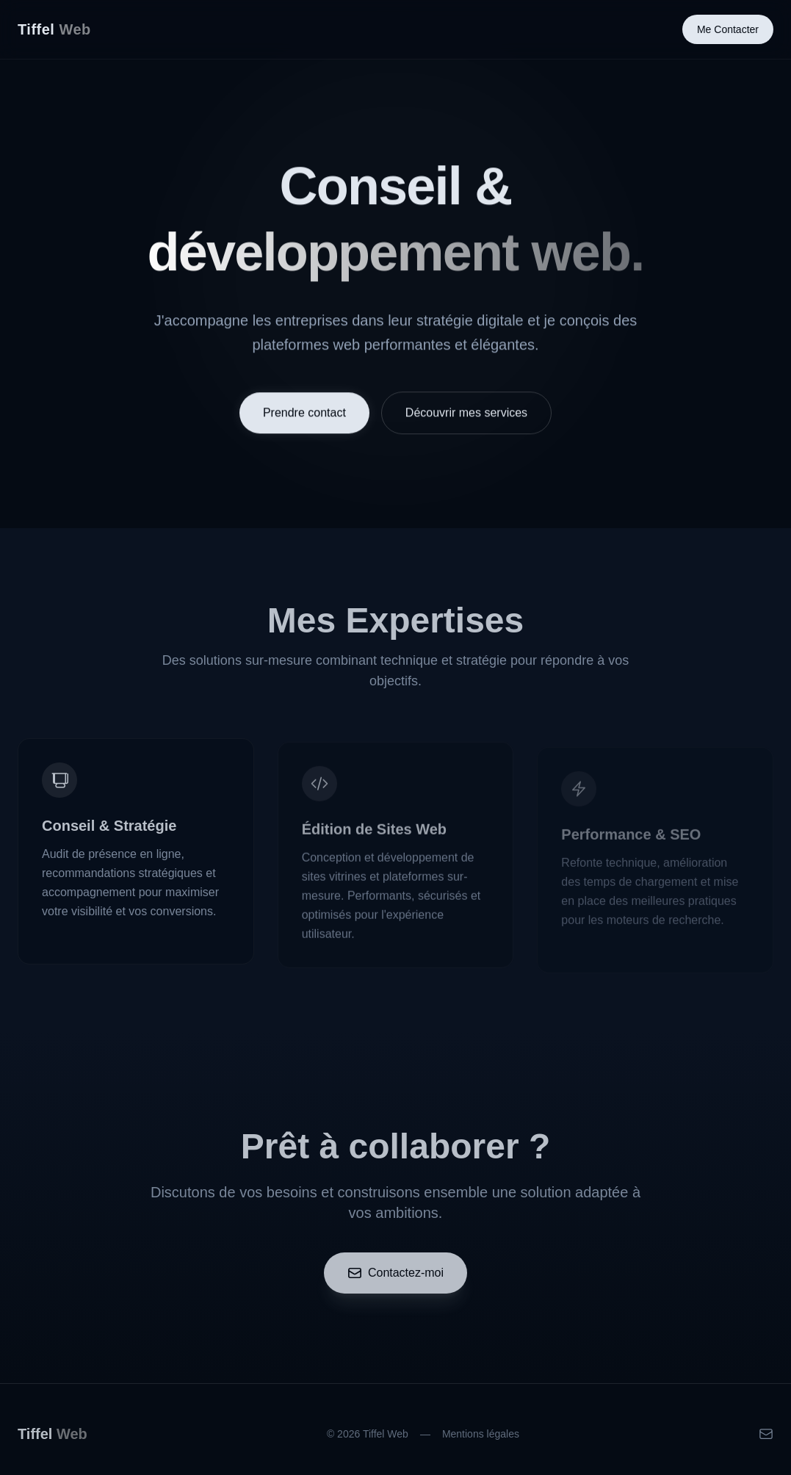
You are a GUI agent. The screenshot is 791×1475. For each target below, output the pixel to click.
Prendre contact (304, 414)
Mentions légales (480, 1438)
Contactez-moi (395, 1277)
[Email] (766, 1438)
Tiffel (54, 29)
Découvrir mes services (466, 414)
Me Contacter (728, 29)
